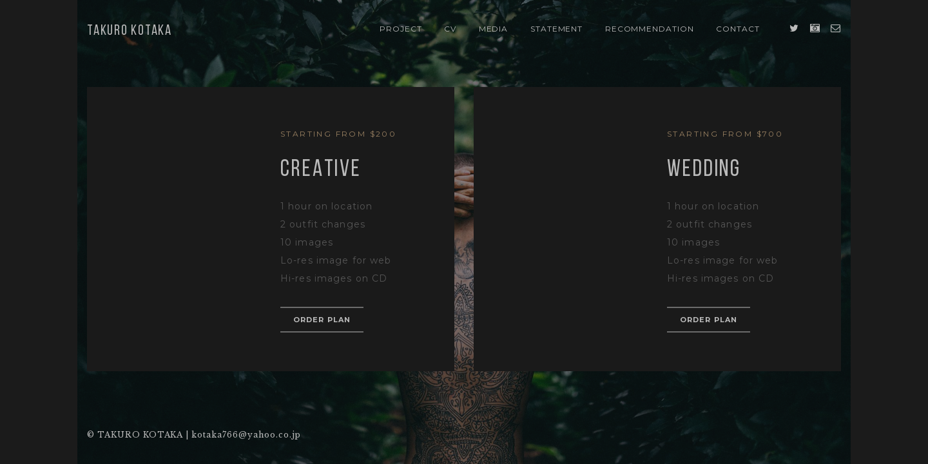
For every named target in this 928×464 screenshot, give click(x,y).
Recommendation (649, 29)
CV (450, 29)
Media (493, 29)
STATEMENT (556, 29)
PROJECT (401, 29)
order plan (322, 319)
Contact (738, 29)
